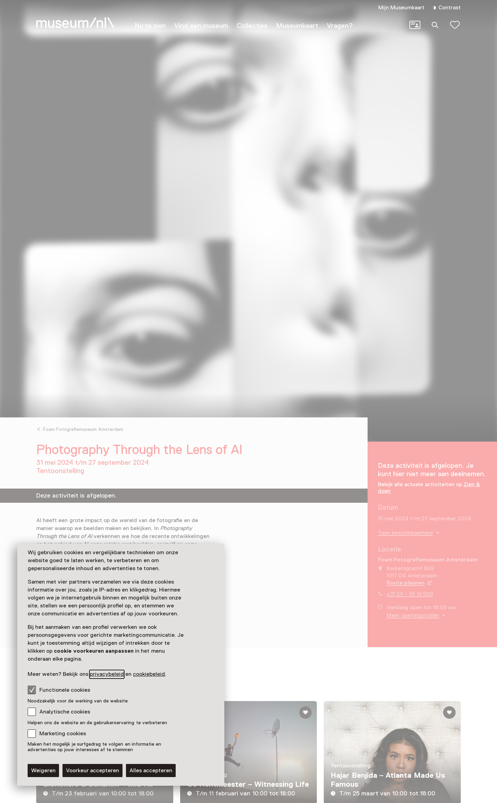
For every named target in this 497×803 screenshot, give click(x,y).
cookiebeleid (149, 674)
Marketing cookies (62, 733)
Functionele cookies (59, 690)
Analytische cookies (64, 712)
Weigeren (43, 770)
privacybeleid (107, 674)
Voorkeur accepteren (92, 770)
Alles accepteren (150, 770)
